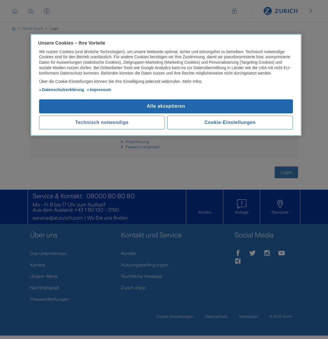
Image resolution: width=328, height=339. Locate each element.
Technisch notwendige (102, 123)
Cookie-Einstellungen (230, 123)
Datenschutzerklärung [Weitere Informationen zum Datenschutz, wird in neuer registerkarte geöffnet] (63, 90)
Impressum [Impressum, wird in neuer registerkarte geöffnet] (100, 90)
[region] (166, 85)
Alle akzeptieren (166, 107)
